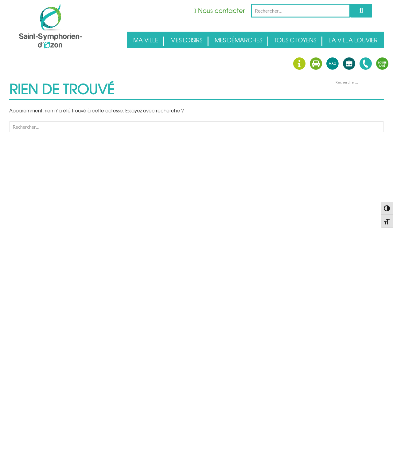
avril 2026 (342, 165)
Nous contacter (221, 10)
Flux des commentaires (354, 244)
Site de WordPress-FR (352, 251)
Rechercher (361, 11)
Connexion (343, 229)
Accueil (341, 194)
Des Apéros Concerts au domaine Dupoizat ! (356, 114)
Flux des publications (352, 237)
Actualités (343, 201)
